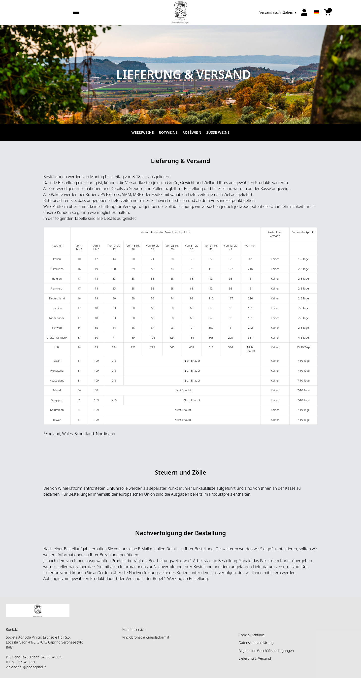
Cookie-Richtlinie (252, 635)
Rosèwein (192, 132)
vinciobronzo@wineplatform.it (145, 637)
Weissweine (142, 132)
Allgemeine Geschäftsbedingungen (266, 650)
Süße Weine (218, 132)
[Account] (304, 12)
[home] (180, 12)
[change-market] (278, 12)
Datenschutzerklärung (256, 642)
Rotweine (168, 132)
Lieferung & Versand (255, 658)
